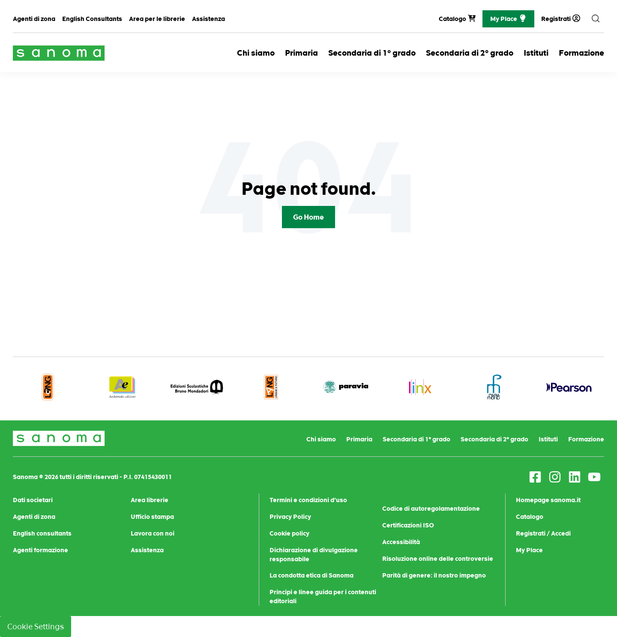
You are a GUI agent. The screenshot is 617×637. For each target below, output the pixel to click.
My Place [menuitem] (529, 550)
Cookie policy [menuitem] (289, 533)
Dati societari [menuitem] (33, 500)
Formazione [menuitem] (586, 439)
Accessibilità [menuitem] (401, 542)
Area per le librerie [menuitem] (157, 19)
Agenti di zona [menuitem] (34, 19)
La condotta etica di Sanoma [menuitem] (311, 575)
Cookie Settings (35, 626)
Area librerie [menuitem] (149, 500)
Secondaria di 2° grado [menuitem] (494, 439)
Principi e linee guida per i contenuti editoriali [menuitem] (323, 596)
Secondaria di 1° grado (372, 53)
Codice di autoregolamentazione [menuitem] (431, 508)
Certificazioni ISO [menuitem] (408, 525)
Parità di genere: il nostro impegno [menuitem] (434, 575)
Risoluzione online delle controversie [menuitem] (437, 559)
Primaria (301, 53)
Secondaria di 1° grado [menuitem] (416, 439)
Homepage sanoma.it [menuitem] (548, 500)
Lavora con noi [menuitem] (152, 533)
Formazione (581, 53)
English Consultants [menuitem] (92, 19)
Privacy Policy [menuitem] (290, 517)
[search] (595, 18)
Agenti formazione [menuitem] (40, 550)
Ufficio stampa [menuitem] (152, 517)
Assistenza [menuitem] (208, 19)
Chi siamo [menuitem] (321, 439)
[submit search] (595, 18)
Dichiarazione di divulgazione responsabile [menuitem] (314, 554)
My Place (508, 19)
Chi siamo (256, 53)
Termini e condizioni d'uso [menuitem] (308, 500)
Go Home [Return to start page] (308, 217)
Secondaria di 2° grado (469, 53)
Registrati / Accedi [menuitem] (543, 533)
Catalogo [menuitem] (529, 517)
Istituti (536, 53)
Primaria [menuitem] (359, 439)
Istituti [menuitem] (548, 439)
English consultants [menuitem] (42, 533)
